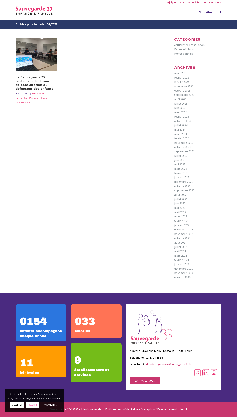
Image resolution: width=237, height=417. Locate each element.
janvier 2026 (181, 82)
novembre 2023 (184, 143)
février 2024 (181, 138)
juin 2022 (179, 203)
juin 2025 (179, 108)
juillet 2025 (181, 103)
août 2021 (180, 242)
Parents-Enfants (38, 98)
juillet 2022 (181, 199)
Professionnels (23, 102)
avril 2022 (180, 212)
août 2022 (180, 195)
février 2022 (181, 221)
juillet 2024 (181, 125)
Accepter (17, 405)
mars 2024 (180, 134)
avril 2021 (180, 251)
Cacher (33, 405)
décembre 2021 (183, 229)
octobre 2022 (182, 186)
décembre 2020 (183, 268)
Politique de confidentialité (121, 409)
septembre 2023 (184, 151)
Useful (183, 409)
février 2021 (181, 260)
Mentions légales (92, 409)
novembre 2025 (184, 86)
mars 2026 (180, 73)
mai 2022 (179, 208)
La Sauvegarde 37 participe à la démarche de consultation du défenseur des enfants (36, 83)
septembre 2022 (184, 190)
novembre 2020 (184, 273)
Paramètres (50, 405)
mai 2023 (179, 164)
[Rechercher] (219, 12)
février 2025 (181, 116)
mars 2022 (180, 216)
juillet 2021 (181, 247)
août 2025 (180, 99)
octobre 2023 (182, 147)
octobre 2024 (182, 121)
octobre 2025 (182, 90)
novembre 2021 (184, 234)
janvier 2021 (181, 264)
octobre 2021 (182, 238)
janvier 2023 (181, 177)
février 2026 (181, 77)
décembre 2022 (183, 182)
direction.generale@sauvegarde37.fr (168, 364)
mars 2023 (180, 169)
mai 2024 (179, 129)
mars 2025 (180, 112)
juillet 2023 (181, 156)
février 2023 (181, 173)
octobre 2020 (182, 277)
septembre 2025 (184, 95)
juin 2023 (179, 160)
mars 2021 (180, 255)
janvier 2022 (181, 225)
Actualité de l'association (189, 45)
